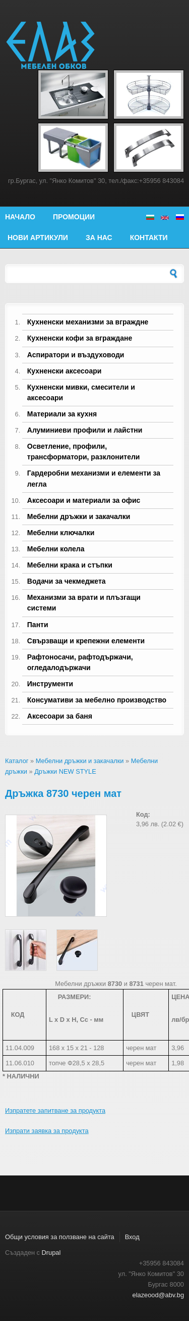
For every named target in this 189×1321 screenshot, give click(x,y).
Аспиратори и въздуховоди (75, 355)
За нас (99, 237)
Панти (37, 625)
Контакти (149, 237)
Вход (132, 1237)
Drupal (51, 1252)
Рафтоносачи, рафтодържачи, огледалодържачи (80, 662)
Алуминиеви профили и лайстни (85, 430)
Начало (20, 217)
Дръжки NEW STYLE (65, 771)
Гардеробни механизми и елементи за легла (93, 478)
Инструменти (50, 684)
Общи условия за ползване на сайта (59, 1237)
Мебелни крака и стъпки (69, 565)
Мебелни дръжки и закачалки (79, 516)
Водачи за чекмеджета (66, 581)
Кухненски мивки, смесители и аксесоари (81, 392)
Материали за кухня (62, 414)
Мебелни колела (56, 549)
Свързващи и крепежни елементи (86, 641)
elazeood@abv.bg (158, 1295)
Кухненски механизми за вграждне (88, 322)
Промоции (74, 217)
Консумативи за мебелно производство (96, 700)
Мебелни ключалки (60, 533)
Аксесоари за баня (59, 716)
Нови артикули (38, 237)
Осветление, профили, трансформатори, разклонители (83, 451)
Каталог (17, 761)
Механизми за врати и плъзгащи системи (84, 602)
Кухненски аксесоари (64, 371)
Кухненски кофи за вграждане (79, 338)
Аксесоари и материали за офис (84, 500)
